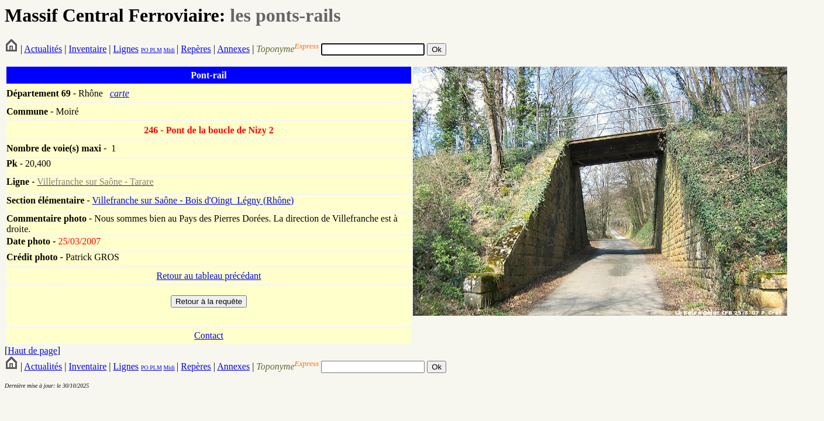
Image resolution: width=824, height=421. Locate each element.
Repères (196, 49)
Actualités (43, 49)
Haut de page (32, 351)
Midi (168, 50)
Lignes (126, 49)
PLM (155, 50)
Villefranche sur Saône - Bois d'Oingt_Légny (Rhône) (193, 200)
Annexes (233, 49)
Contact (208, 335)
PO (145, 50)
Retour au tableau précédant (208, 276)
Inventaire (87, 49)
